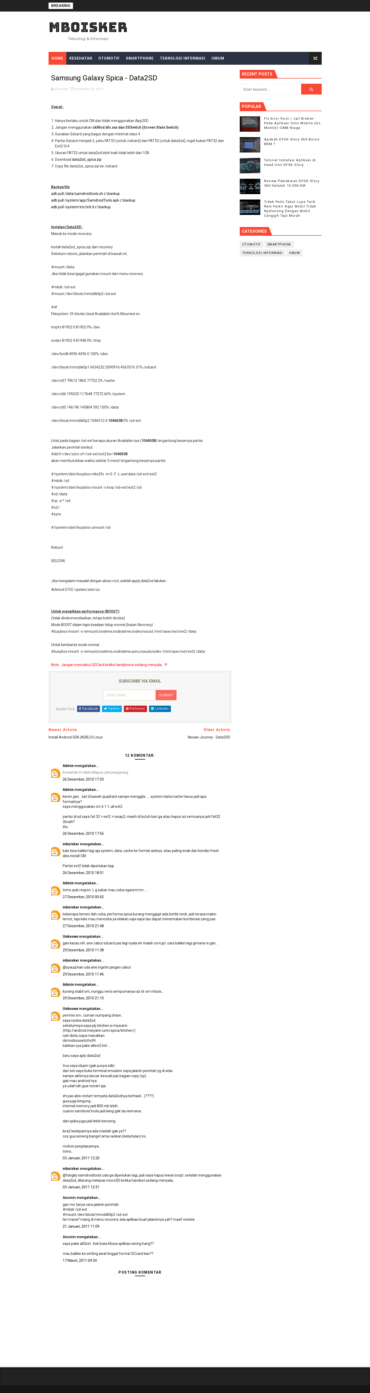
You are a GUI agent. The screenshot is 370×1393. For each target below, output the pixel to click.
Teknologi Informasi (182, 58)
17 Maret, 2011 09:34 (80, 1260)
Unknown (70, 936)
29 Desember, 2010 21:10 (83, 998)
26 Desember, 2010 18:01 (83, 873)
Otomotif (109, 58)
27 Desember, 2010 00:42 (83, 897)
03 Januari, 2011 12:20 (81, 1158)
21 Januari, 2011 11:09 (81, 1226)
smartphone (279, 244)
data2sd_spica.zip (86, 159)
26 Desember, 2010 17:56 (83, 833)
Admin (68, 766)
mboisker (88, 27)
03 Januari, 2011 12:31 (81, 1187)
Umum (217, 58)
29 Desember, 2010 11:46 (83, 974)
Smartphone (140, 58)
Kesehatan (80, 58)
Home (57, 58)
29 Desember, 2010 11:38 (83, 950)
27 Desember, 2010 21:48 (83, 926)
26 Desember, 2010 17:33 (83, 779)
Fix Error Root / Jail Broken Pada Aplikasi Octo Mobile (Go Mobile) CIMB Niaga (292, 123)
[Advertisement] (281, 302)
